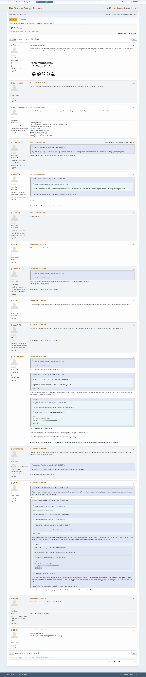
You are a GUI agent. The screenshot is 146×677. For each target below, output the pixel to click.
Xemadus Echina (20, 107)
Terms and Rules (128, 674)
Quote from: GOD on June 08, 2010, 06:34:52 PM (50, 412)
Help (121, 674)
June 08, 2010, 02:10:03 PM (38, 268)
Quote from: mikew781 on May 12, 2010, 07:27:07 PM (49, 147)
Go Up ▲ (136, 674)
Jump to (108, 662)
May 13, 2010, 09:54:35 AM (37, 83)
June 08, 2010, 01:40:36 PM (38, 244)
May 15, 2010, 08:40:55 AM (37, 174)
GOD (15, 244)
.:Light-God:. (18, 83)
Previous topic (122, 33)
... (27, 39)
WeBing (36, 437)
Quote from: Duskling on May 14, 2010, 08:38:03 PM (49, 178)
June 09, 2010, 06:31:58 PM (38, 630)
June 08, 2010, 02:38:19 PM (38, 325)
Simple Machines (22, 674)
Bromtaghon (18, 449)
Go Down (12, 39)
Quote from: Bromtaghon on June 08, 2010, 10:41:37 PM (50, 487)
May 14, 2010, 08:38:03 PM (37, 142)
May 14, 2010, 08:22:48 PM (37, 107)
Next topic (132, 33)
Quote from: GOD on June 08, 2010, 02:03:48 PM (48, 374)
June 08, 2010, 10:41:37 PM (38, 449)
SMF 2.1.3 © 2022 (12, 674)
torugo (15, 598)
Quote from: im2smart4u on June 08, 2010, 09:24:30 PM (50, 501)
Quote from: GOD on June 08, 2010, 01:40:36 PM (48, 273)
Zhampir (16, 45)
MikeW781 (17, 174)
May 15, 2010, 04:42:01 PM (37, 212)
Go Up (11, 653)
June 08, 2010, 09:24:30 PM (38, 356)
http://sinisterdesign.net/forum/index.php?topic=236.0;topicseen (49, 124)
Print (134, 39)
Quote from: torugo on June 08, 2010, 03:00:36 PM (50, 403)
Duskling (16, 142)
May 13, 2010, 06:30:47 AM (37, 45)
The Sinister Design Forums (25, 8)
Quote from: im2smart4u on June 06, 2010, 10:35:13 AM (52, 380)
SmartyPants (18, 357)
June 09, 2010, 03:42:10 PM (38, 483)
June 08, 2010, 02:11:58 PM (38, 300)
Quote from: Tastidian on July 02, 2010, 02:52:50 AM (49, 465)
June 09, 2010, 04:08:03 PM (38, 598)
